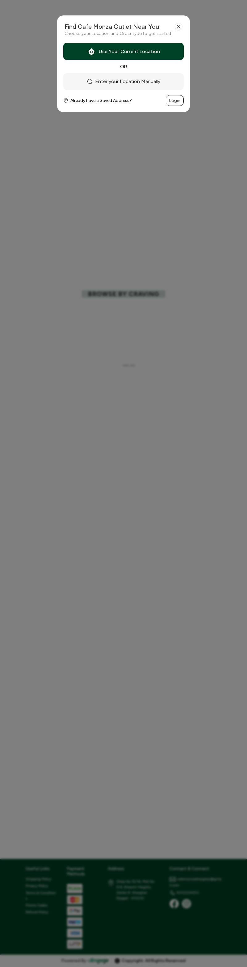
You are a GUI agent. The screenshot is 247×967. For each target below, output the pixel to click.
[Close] (178, 27)
